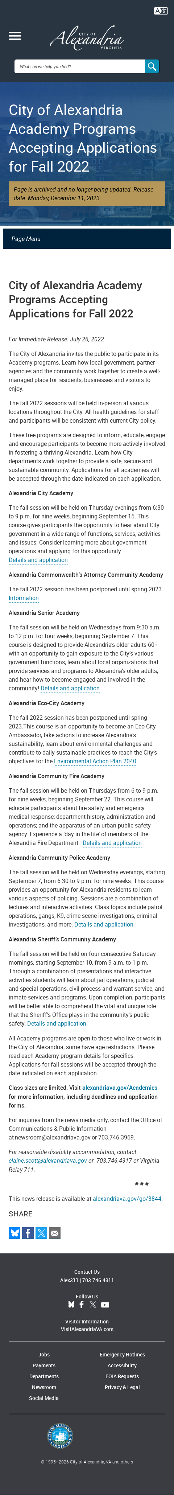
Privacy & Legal (122, 1387)
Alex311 (69, 1280)
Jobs (44, 1354)
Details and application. (57, 1023)
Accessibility (122, 1365)
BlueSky (71, 1305)
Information (24, 598)
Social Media (44, 1398)
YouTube (105, 1305)
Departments (44, 1376)
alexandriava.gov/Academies (119, 1088)
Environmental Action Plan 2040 (95, 761)
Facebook (81, 1305)
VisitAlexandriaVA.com (87, 1329)
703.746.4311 (98, 1280)
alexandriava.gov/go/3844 (127, 1199)
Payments (44, 1365)
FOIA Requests (122, 1376)
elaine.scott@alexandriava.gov (48, 1161)
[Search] (152, 66)
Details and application (38, 560)
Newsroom (44, 1387)
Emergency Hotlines (122, 1354)
